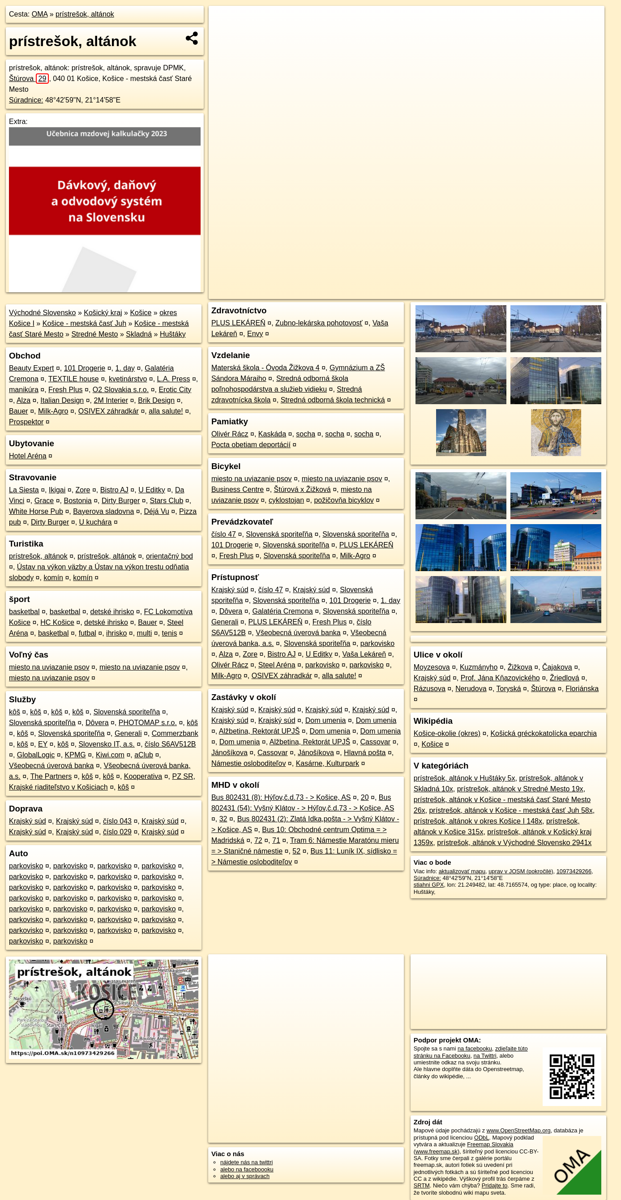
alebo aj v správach (245, 1176)
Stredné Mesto (94, 334)
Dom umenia (325, 720)
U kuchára (95, 522)
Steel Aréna (277, 665)
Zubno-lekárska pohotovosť (319, 323)
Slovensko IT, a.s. (106, 744)
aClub (143, 755)
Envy (255, 333)
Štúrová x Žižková (302, 489)
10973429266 (574, 871)
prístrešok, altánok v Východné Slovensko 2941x (514, 842)
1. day (125, 368)
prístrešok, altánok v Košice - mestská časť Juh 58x (510, 810)
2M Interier (111, 400)
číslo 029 (117, 832)
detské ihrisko (112, 611)
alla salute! (166, 411)
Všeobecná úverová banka (51, 765)
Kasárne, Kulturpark (327, 763)
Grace (44, 500)
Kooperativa (143, 776)
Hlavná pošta (364, 752)
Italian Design (62, 400)
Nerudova (470, 688)
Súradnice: (26, 100)
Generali (128, 733)
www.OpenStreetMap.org (519, 1130)
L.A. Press (173, 379)
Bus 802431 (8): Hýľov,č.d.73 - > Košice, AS (281, 797)
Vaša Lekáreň (364, 654)
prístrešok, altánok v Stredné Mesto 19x (520, 789)
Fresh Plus (65, 389)
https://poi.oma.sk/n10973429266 (562, 292)
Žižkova (520, 667)
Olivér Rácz (229, 434)
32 (223, 819)
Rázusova (429, 688)
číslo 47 (223, 534)
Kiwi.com (110, 755)
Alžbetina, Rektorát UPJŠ (259, 731)
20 (365, 797)
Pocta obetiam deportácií (251, 444)
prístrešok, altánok (85, 14)
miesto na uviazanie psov (49, 667)
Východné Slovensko (42, 312)
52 (296, 851)
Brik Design (156, 400)
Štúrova (29, 78)
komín (53, 577)
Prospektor (26, 422)
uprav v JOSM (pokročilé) (520, 871)
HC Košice (57, 622)
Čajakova (557, 667)
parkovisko (26, 866)
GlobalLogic (36, 755)
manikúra (24, 389)
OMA (40, 14)
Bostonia (77, 500)
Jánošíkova (229, 752)
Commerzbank (175, 733)
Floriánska (582, 688)
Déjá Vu (156, 511)
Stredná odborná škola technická (333, 400)
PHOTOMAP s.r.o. (148, 722)
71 (276, 840)
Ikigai (57, 490)
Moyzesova (432, 667)
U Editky (151, 490)
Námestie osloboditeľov (248, 763)
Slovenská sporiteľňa (127, 712)
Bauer (18, 411)
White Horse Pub (36, 511)
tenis (169, 633)
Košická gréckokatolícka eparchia (543, 733)
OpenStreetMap (447, 292)
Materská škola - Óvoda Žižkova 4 (265, 368)
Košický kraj (103, 312)
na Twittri (485, 1055)
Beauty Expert (31, 368)
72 (258, 840)
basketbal (24, 611)
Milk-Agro (53, 411)
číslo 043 (117, 821)
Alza (23, 400)
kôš (14, 712)
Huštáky (173, 334)
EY (42, 744)
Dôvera (97, 722)
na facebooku (475, 1048)
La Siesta (24, 490)
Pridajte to (495, 1185)
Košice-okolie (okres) (447, 733)
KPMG (75, 755)
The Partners (51, 776)
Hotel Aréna (28, 456)
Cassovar (375, 742)
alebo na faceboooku (247, 1169)
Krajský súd (27, 821)
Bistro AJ (114, 490)
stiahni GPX (429, 884)
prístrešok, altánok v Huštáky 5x (464, 778)
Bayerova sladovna (103, 511)
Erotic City (174, 389)
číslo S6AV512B (170, 744)
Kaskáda (272, 434)
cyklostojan (286, 500)
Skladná (139, 334)
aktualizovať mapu (462, 871)
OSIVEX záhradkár (108, 411)
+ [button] (224, 21)
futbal (87, 633)
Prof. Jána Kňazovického (500, 678)
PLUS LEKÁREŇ (238, 323)
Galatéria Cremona (283, 611)
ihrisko (116, 633)
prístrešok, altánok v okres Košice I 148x (478, 821)
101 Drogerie (85, 368)
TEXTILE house (73, 379)
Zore (83, 490)
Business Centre (237, 489)
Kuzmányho (479, 667)
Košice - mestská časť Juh (84, 323)
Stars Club (167, 500)
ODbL (481, 1137)
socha (305, 434)
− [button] (224, 35)
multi (144, 633)
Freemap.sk (493, 292)
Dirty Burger (121, 500)
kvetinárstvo (128, 379)
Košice (140, 312)
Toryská (509, 688)
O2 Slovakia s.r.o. (121, 389)
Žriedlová (564, 678)
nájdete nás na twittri (246, 1162)
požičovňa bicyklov (343, 500)
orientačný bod (169, 556)
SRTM (422, 1185)
